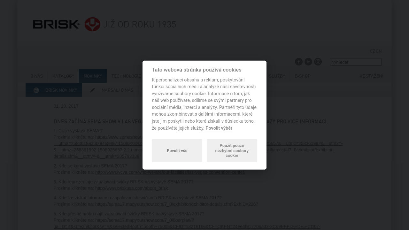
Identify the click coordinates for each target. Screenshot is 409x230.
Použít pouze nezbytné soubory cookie (231, 150)
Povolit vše (177, 150)
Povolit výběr (218, 128)
